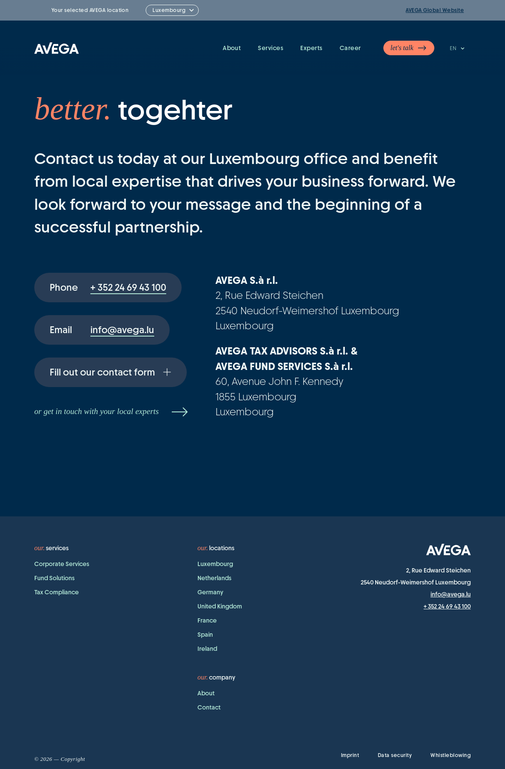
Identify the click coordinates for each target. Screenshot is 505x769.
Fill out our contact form (110, 372)
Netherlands (214, 578)
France (207, 620)
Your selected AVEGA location (89, 10)
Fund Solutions (54, 578)
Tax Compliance (56, 592)
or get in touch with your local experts (112, 412)
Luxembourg (215, 564)
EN (458, 48)
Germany (210, 592)
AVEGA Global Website (435, 10)
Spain (205, 634)
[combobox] (172, 10)
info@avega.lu (450, 594)
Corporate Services (61, 564)
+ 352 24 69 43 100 (447, 606)
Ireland (207, 649)
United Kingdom (219, 606)
